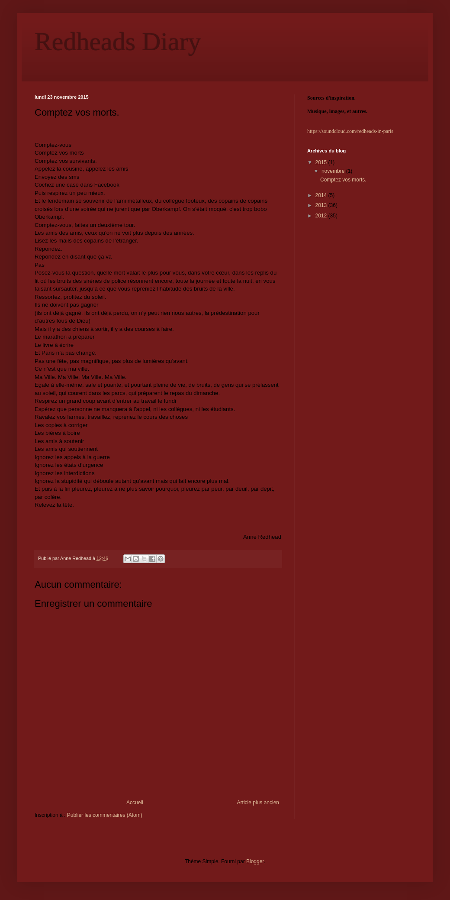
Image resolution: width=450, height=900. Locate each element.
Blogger (255, 861)
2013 (321, 205)
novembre (333, 171)
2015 (321, 162)
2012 (321, 216)
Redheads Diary (118, 41)
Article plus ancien (258, 803)
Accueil (134, 803)
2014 (321, 195)
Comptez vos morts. (343, 180)
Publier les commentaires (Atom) (104, 815)
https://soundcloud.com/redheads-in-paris (350, 131)
